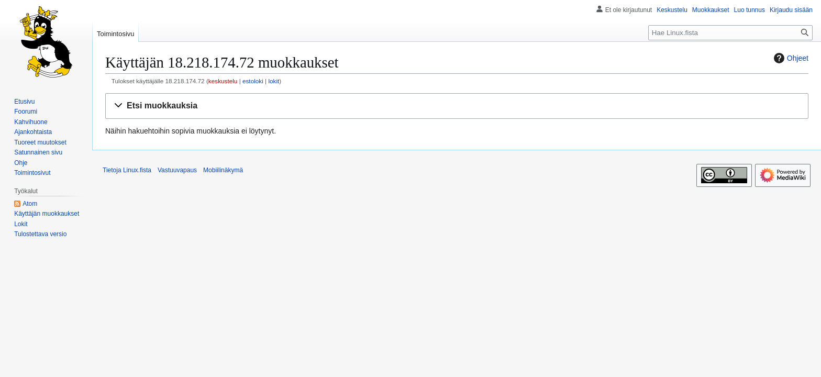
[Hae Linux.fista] (730, 32)
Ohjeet (789, 58)
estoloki (252, 80)
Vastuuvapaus (177, 170)
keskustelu (223, 80)
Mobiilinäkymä (223, 170)
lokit (273, 80)
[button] (457, 106)
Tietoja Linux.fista (127, 170)
